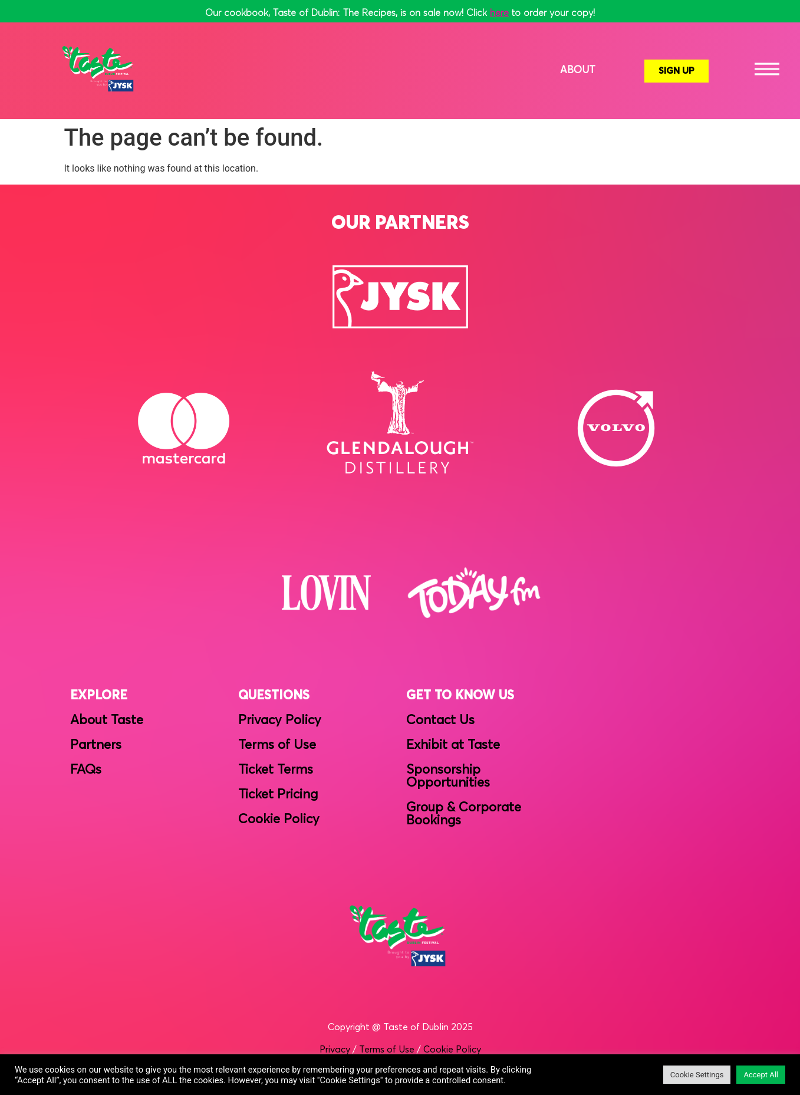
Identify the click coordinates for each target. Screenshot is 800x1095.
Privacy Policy (279, 720)
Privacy (335, 1049)
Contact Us (440, 720)
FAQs (85, 770)
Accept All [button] (760, 1074)
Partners (95, 745)
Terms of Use (277, 745)
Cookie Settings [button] (697, 1074)
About (577, 70)
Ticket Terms (275, 770)
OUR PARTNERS (400, 223)
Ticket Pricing (278, 794)
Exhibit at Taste (453, 745)
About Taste (106, 720)
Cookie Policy (279, 819)
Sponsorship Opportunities (448, 777)
